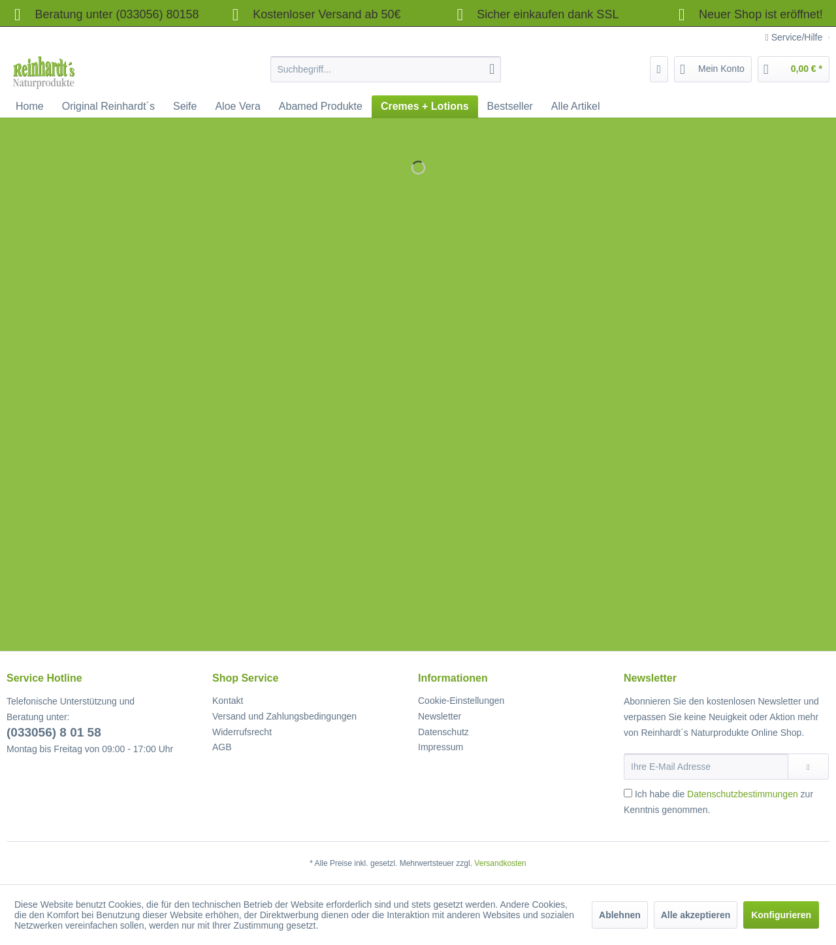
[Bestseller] (510, 106)
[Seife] (185, 106)
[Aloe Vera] (237, 106)
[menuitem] (385, 69)
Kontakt (227, 700)
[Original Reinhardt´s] (108, 106)
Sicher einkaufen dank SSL (534, 14)
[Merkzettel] (659, 69)
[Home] (30, 106)
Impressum (440, 747)
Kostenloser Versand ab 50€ (313, 14)
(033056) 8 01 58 (54, 732)
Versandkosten (500, 863)
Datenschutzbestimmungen (742, 794)
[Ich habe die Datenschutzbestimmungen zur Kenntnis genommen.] (628, 793)
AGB (222, 747)
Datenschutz (443, 732)
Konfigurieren (781, 915)
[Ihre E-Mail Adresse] (706, 767)
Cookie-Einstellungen (461, 700)
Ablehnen (620, 915)
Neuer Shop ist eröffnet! (761, 14)
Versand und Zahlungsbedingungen (284, 716)
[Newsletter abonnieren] (808, 767)
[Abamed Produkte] (321, 106)
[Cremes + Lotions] (425, 106)
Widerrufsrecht (242, 732)
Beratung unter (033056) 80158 (103, 14)
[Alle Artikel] (575, 106)
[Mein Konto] (713, 69)
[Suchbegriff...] (385, 69)
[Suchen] (492, 69)
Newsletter (439, 716)
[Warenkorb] (793, 69)
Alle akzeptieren (696, 915)
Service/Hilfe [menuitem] (795, 37)
